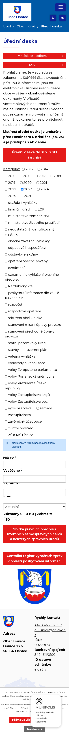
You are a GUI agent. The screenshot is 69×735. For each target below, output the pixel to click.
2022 (12, 189)
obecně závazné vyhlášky (29, 241)
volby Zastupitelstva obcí (28, 402)
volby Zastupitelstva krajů (29, 395)
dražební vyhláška (22, 203)
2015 (11, 176)
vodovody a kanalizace (26, 363)
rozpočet (15, 305)
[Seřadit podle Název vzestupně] (16, 456)
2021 (43, 183)
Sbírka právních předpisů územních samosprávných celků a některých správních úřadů (34, 534)
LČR (41, 209)
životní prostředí (21, 428)
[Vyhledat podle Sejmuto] (34, 492)
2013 (29, 169)
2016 (26, 176)
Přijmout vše (21, 719)
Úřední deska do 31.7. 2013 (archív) (34, 154)
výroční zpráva (20, 408)
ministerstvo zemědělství (28, 216)
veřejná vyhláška (21, 356)
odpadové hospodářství (27, 248)
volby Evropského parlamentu (32, 370)
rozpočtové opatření (24, 311)
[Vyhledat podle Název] (34, 464)
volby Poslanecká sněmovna (31, 376)
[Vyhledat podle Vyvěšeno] (34, 479)
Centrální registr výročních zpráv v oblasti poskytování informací (34, 558)
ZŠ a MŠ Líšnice (20, 435)
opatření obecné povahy (28, 261)
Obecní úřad (26, 26)
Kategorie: (11, 169)
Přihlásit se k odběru (40, 56)
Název (8, 458)
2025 (12, 196)
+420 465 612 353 (48, 625)
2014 (44, 169)
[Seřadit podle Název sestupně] (16, 457)
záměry (46, 408)
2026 (28, 196)
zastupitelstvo (19, 415)
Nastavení (34, 729)
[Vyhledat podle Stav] (34, 506)
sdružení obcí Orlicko (25, 318)
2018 (57, 176)
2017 (42, 176)
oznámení (16, 268)
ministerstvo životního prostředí (34, 223)
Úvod (7, 26)
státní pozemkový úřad (27, 343)
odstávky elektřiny (23, 254)
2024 (44, 189)
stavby (13, 350)
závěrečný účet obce (25, 422)
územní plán (37, 350)
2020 (27, 183)
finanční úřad (19, 209)
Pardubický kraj (21, 286)
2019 (11, 183)
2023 (28, 189)
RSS (46, 65)
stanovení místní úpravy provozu (34, 325)
